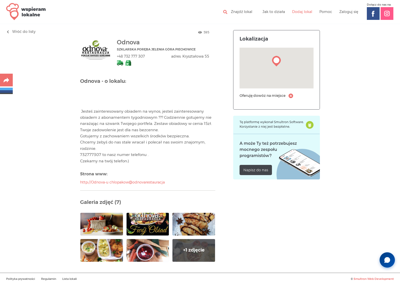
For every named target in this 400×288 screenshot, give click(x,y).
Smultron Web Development (374, 279)
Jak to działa (273, 12)
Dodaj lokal (302, 12)
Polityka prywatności (20, 279)
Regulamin (48, 279)
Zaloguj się (348, 12)
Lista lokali (69, 279)
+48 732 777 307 (131, 56)
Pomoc (325, 12)
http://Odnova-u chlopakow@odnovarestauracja (122, 182)
